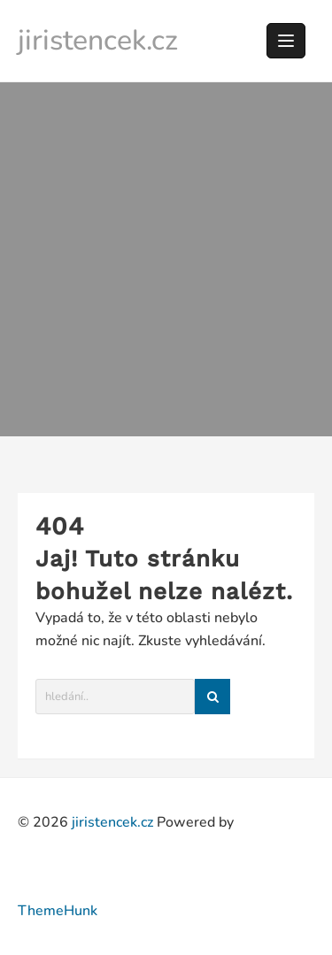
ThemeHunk (57, 910)
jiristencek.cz (98, 40)
